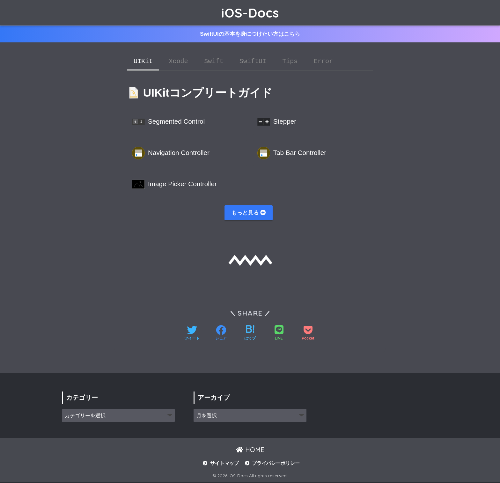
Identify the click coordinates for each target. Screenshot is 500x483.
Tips (290, 61)
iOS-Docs (250, 13)
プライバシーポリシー (276, 463)
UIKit (143, 61)
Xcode (178, 61)
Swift (213, 61)
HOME (250, 450)
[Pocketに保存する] (308, 334)
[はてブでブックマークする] (250, 334)
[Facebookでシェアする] (221, 334)
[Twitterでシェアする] (192, 334)
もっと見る (249, 213)
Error (323, 61)
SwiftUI (252, 61)
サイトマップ (224, 463)
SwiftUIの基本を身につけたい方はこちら (250, 34)
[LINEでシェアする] (279, 334)
